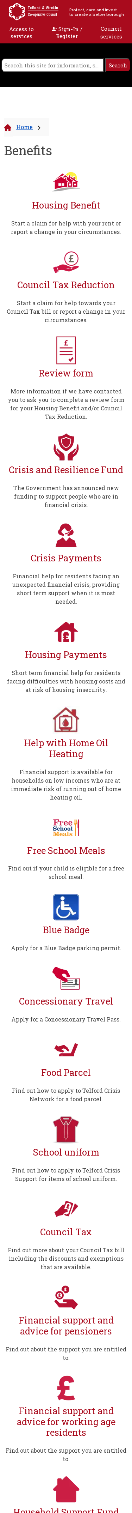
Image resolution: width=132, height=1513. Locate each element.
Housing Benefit (66, 205)
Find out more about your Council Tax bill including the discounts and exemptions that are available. (66, 1258)
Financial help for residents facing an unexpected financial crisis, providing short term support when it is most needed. (66, 588)
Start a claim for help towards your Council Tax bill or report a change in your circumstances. (66, 311)
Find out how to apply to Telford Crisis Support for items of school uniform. (66, 1174)
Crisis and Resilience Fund (66, 469)
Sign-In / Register (67, 32)
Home (24, 127)
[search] (52, 65)
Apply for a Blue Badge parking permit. (66, 948)
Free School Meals (66, 850)
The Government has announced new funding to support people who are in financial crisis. (66, 496)
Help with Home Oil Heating (66, 748)
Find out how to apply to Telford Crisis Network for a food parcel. (66, 1095)
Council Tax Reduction (66, 284)
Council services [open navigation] (111, 32)
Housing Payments (66, 654)
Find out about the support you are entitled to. (66, 1353)
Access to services (21, 32)
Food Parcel (66, 1072)
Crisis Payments (66, 558)
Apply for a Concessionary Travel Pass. (66, 1019)
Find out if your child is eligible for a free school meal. (66, 872)
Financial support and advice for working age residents (66, 1421)
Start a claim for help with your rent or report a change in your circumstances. (66, 227)
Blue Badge (66, 929)
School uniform (66, 1152)
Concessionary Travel (66, 1001)
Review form (66, 373)
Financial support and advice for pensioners (66, 1325)
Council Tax (66, 1231)
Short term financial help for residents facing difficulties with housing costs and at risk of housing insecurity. (66, 681)
